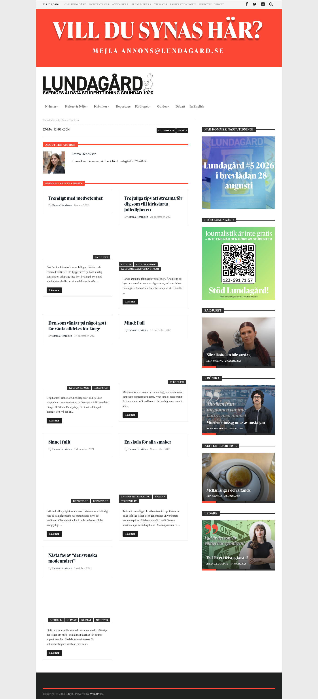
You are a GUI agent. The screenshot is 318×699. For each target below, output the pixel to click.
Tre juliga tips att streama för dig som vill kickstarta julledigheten (153, 204)
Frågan (160, 496)
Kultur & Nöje (146, 264)
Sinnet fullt (59, 442)
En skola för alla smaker (147, 442)
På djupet (101, 257)
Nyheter (102, 620)
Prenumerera (141, 4)
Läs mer (54, 290)
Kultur (126, 264)
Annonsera (120, 4)
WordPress (96, 693)
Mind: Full (134, 323)
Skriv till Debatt (211, 4)
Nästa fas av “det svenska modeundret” (72, 558)
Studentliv (129, 501)
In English (177, 382)
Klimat (71, 620)
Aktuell (56, 620)
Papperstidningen (183, 4)
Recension (101, 387)
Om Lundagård (75, 4)
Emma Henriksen (84, 154)
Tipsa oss (160, 4)
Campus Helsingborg (135, 496)
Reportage (80, 501)
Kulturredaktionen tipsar (140, 268)
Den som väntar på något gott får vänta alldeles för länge (77, 326)
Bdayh (70, 693)
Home (46, 120)
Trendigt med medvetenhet (75, 198)
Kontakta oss (99, 4)
